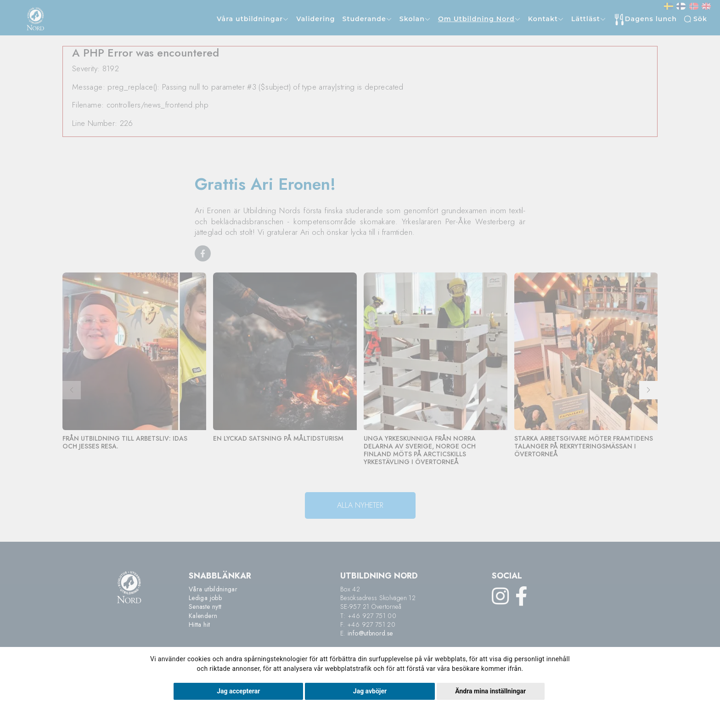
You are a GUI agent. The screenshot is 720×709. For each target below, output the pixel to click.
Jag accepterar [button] (238, 691)
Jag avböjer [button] (370, 691)
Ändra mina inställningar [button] (490, 691)
